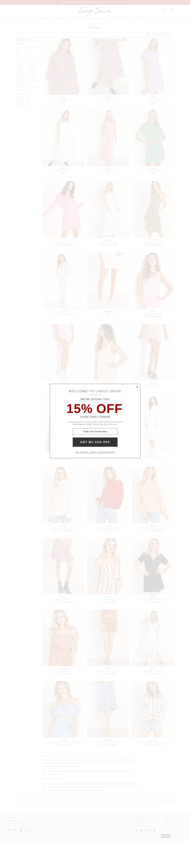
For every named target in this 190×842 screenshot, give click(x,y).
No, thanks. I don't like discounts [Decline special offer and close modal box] (95, 452)
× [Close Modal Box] (137, 387)
